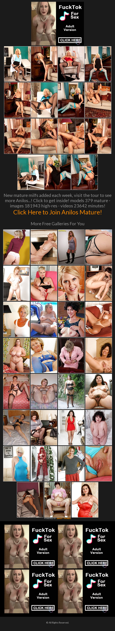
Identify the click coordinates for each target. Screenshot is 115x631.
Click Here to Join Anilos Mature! (57, 212)
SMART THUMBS (64, 518)
